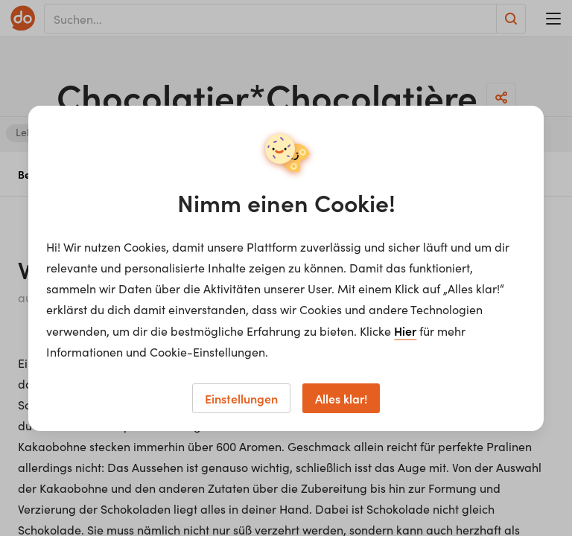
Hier (405, 330)
